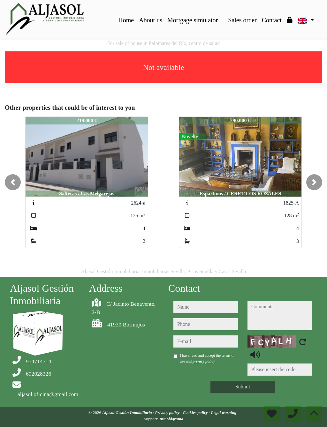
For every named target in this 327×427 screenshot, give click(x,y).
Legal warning (224, 412)
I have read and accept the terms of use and (207, 358)
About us (150, 20)
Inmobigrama (171, 418)
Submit (242, 386)
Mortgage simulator (192, 20)
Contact (272, 20)
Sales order (242, 20)
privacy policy (204, 361)
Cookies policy (196, 412)
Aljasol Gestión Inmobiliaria (127, 412)
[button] (13, 182)
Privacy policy (168, 412)
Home (126, 20)
